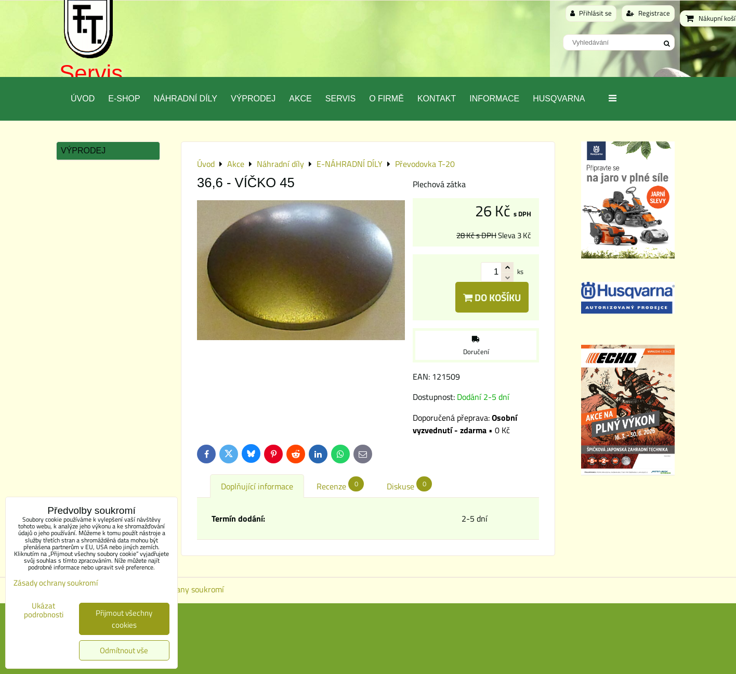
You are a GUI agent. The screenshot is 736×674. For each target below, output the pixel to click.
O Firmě (386, 98)
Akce (300, 98)
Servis (91, 73)
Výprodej (253, 98)
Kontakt (436, 98)
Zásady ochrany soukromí (179, 589)
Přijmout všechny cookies (124, 619)
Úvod (83, 98)
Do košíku (492, 297)
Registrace (648, 13)
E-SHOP (124, 98)
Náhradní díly (185, 98)
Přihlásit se (591, 13)
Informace (494, 98)
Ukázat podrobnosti (43, 610)
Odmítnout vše (124, 650)
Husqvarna (559, 98)
